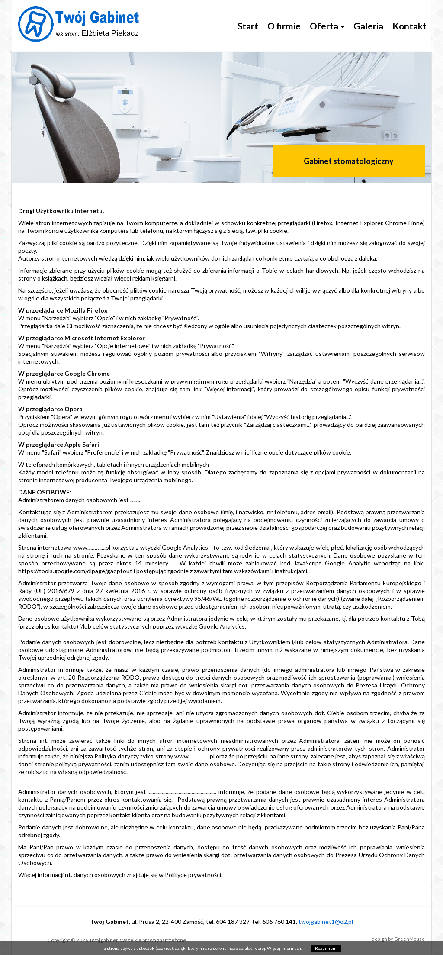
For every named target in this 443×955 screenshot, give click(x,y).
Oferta (327, 25)
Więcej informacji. (284, 948)
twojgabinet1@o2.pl (326, 921)
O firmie (284, 25)
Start (248, 25)
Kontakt (409, 25)
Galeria (368, 25)
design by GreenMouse (398, 939)
